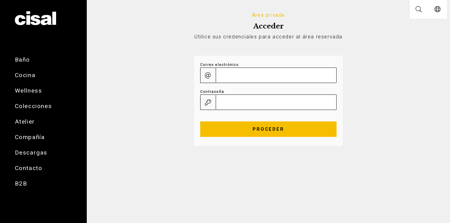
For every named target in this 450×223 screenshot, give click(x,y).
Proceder (268, 129)
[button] (419, 9)
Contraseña (212, 92)
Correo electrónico (219, 65)
